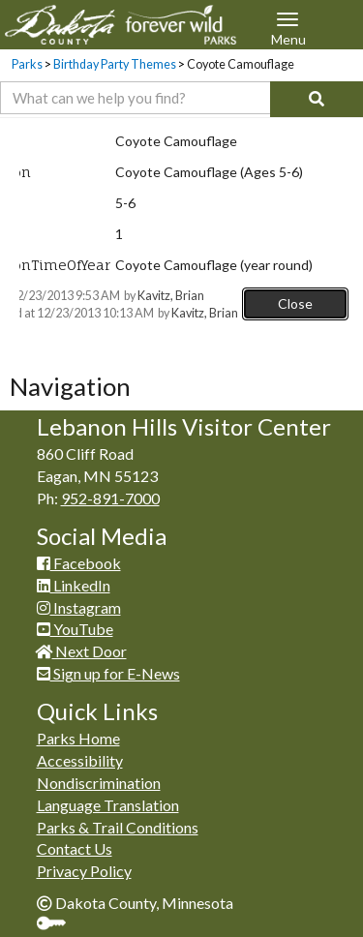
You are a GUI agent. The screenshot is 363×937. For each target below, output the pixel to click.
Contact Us (74, 848)
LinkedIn (73, 585)
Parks (27, 64)
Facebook (79, 563)
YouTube (75, 629)
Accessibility (80, 760)
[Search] (316, 99)
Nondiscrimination (99, 782)
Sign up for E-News (108, 673)
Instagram (79, 607)
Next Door (82, 651)
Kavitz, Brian (170, 295)
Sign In (58, 925)
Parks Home (78, 738)
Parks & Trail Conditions (117, 827)
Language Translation (108, 805)
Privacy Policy (84, 870)
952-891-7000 (110, 498)
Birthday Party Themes (114, 64)
